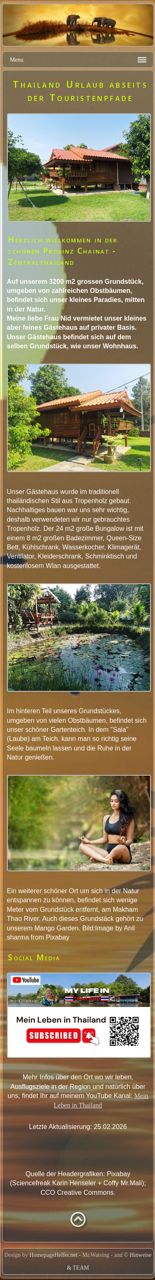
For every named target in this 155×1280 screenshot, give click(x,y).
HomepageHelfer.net (53, 1255)
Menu (17, 60)
